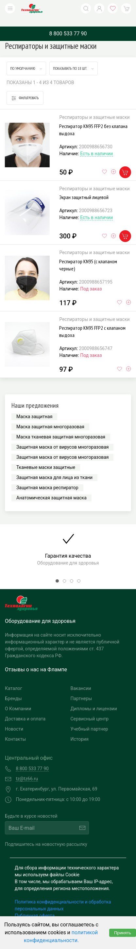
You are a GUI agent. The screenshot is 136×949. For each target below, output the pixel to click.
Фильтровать (25, 88)
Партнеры (81, 688)
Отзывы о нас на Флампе (36, 660)
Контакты (15, 729)
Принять (122, 932)
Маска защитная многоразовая (50, 416)
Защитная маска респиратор (47, 477)
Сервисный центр (90, 709)
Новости (14, 719)
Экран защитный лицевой (84, 187)
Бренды (13, 688)
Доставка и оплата (25, 709)
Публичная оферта (35, 905)
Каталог (13, 678)
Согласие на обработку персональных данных (64, 912)
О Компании (18, 698)
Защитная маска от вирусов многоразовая (62, 437)
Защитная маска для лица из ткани (54, 467)
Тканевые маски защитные (45, 457)
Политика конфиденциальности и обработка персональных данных (63, 895)
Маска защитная (34, 406)
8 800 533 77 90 (68, 24)
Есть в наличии (96, 143)
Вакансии (81, 678)
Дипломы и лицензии (94, 698)
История (80, 729)
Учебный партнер (89, 719)
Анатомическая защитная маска (51, 488)
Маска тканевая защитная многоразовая (60, 427)
